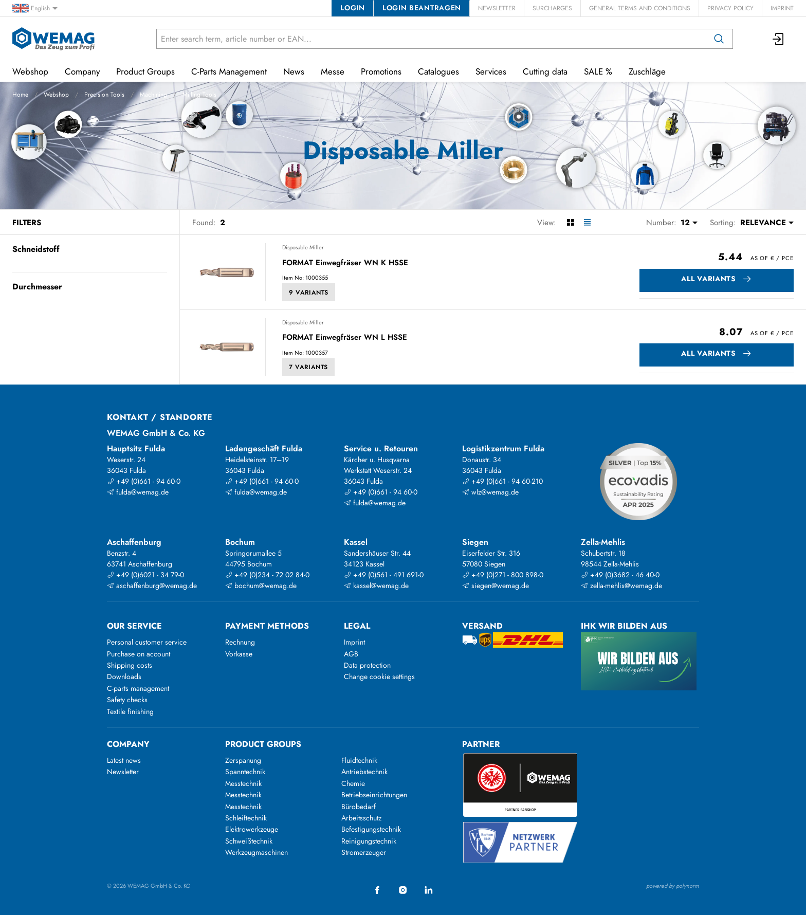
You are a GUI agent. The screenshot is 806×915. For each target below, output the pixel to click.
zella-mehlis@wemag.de (621, 585)
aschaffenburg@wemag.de (152, 585)
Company (82, 71)
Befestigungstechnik (371, 829)
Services (490, 71)
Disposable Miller (303, 247)
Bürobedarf (358, 806)
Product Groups (145, 71)
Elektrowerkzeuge (251, 829)
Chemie (353, 783)
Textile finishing (130, 711)
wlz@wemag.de (490, 492)
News (293, 71)
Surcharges (552, 8)
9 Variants (308, 292)
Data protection (367, 665)
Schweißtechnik (248, 841)
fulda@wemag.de (138, 492)
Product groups (263, 744)
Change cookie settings (379, 676)
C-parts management (138, 688)
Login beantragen (421, 8)
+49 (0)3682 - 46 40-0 (620, 575)
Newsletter (497, 8)
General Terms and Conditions (639, 8)
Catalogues (438, 71)
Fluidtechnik (359, 760)
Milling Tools (199, 94)
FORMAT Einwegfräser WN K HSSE (345, 263)
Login (352, 8)
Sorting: (723, 222)
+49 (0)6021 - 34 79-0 (145, 575)
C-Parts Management (229, 71)
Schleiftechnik (246, 818)
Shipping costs (129, 665)
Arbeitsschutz (361, 818)
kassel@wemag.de (376, 585)
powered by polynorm (672, 886)
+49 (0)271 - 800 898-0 (502, 575)
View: (546, 222)
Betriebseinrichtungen (374, 795)
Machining (153, 94)
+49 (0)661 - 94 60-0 (143, 481)
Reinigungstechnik (368, 841)
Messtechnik (243, 783)
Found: (204, 222)
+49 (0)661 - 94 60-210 (502, 481)
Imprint (782, 8)
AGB (351, 654)
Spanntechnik (245, 771)
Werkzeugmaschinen (256, 852)
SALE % (598, 71)
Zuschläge (647, 71)
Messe (332, 71)
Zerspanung (243, 760)
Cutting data (545, 71)
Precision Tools (104, 94)
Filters (26, 222)
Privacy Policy (730, 8)
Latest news (124, 760)
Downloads (124, 676)
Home (20, 94)
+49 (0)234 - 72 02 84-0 (267, 575)
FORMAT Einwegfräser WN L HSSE (344, 338)
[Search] (719, 39)
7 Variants (308, 367)
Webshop (56, 94)
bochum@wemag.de (261, 585)
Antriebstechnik (364, 771)
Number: (661, 222)
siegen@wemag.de (495, 585)
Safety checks (127, 699)
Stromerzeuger (363, 852)
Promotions (381, 71)
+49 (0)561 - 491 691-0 (384, 575)
